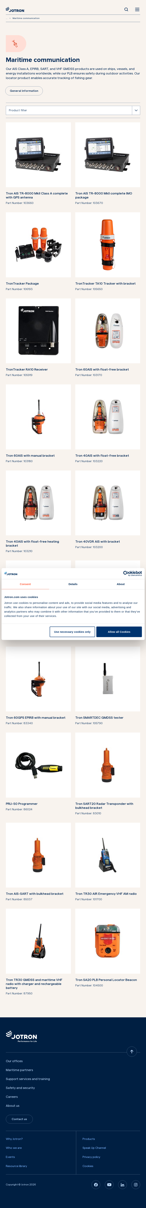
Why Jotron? (14, 1139)
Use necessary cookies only (72, 631)
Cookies (88, 1165)
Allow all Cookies (119, 631)
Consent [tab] (25, 584)
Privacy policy (91, 1157)
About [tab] (121, 584)
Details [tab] (73, 584)
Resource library (16, 1165)
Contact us (19, 1119)
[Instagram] (135, 1184)
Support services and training (28, 1079)
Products (89, 1139)
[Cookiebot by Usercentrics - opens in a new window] (126, 573)
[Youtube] (109, 1184)
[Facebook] (96, 1184)
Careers (12, 1096)
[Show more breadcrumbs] (10, 18)
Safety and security (20, 1087)
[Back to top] (132, 1051)
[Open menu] (136, 9)
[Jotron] (16, 9)
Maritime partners (19, 1070)
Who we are (14, 1147)
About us (12, 1105)
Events (10, 1157)
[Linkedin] (122, 1184)
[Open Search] (126, 9)
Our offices (14, 1061)
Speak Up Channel (94, 1147)
